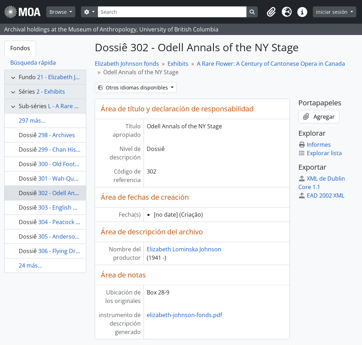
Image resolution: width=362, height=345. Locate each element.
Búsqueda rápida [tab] (33, 62)
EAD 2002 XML (321, 195)
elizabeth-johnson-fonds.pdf (184, 315)
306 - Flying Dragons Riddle (74, 251)
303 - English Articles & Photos (78, 207)
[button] (271, 12)
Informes (314, 144)
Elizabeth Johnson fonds (127, 64)
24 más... (30, 265)
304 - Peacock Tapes (65, 222)
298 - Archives (56, 135)
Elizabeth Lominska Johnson (184, 249)
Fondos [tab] (20, 48)
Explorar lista (320, 153)
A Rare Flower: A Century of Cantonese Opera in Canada (271, 64)
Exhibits (178, 64)
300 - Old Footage (61, 164)
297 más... (32, 120)
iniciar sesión (332, 11)
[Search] (172, 11)
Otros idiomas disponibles (133, 87)
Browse (58, 11)
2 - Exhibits (50, 91)
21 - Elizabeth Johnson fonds (74, 77)
